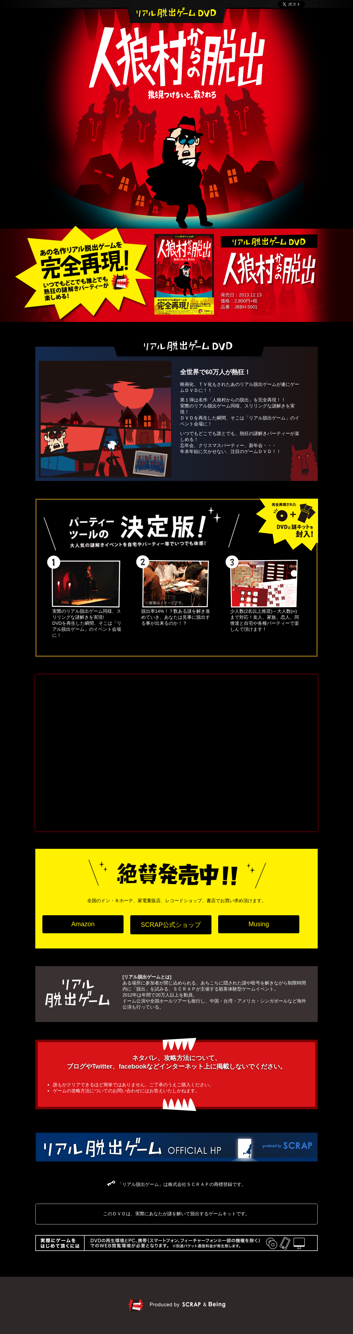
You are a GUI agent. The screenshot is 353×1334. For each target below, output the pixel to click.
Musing (259, 924)
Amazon (83, 924)
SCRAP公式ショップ (171, 924)
